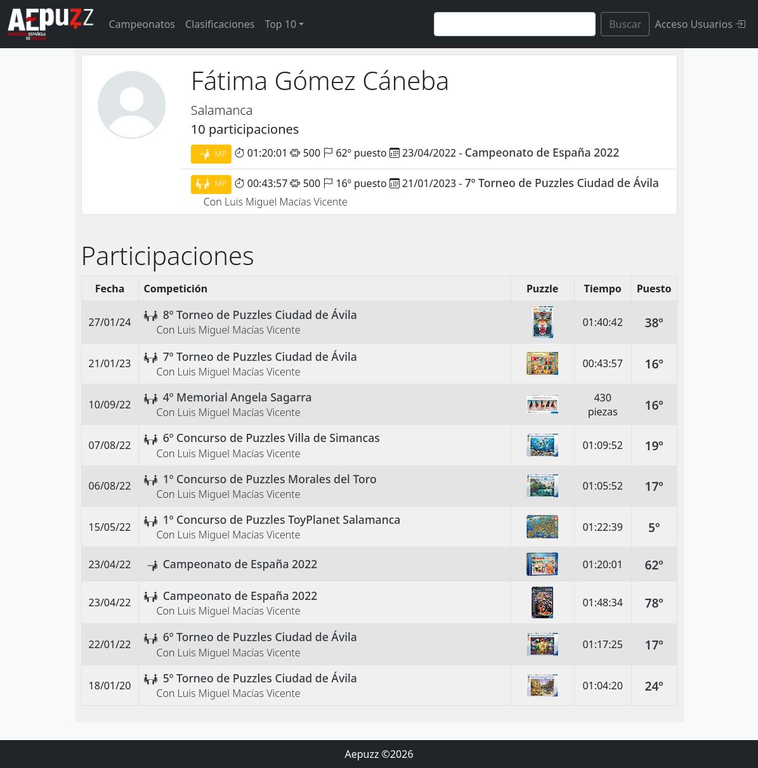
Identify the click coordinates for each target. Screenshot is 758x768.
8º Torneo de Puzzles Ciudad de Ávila (260, 314)
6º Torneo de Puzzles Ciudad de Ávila (260, 636)
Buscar (625, 24)
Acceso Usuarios (700, 24)
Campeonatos (141, 24)
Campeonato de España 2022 (542, 152)
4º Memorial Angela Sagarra (237, 397)
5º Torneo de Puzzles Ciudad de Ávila (260, 678)
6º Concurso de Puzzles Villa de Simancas (271, 437)
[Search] (515, 24)
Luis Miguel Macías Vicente (286, 202)
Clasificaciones (219, 24)
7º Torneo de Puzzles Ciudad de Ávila (562, 182)
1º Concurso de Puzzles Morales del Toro (270, 478)
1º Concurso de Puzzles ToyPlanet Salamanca (282, 519)
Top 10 (280, 24)
